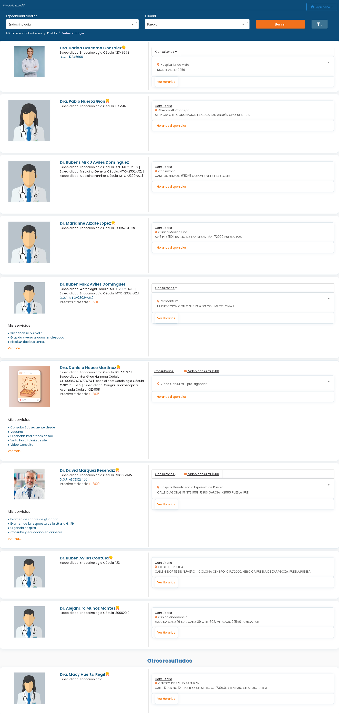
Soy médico (322, 7)
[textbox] (241, 66)
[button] (320, 24)
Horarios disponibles (172, 125)
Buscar (280, 24)
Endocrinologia (73, 33)
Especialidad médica (21, 16)
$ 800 (94, 484)
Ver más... (15, 348)
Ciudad (150, 16)
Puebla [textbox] (195, 24)
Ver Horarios (166, 82)
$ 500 (94, 302)
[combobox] (71, 23)
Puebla (52, 33)
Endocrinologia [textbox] (71, 24)
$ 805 (94, 394)
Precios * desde (74, 302)
